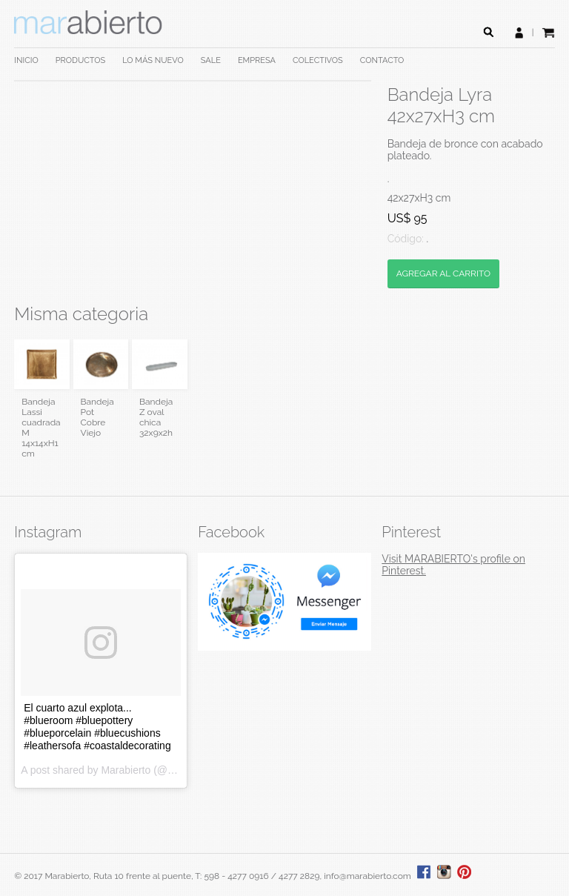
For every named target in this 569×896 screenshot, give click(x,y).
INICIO (26, 60)
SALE (211, 60)
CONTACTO (382, 60)
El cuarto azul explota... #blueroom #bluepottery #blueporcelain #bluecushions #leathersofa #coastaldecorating (97, 726)
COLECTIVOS (318, 60)
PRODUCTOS (80, 60)
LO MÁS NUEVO (153, 60)
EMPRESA (257, 60)
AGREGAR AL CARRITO (443, 273)
